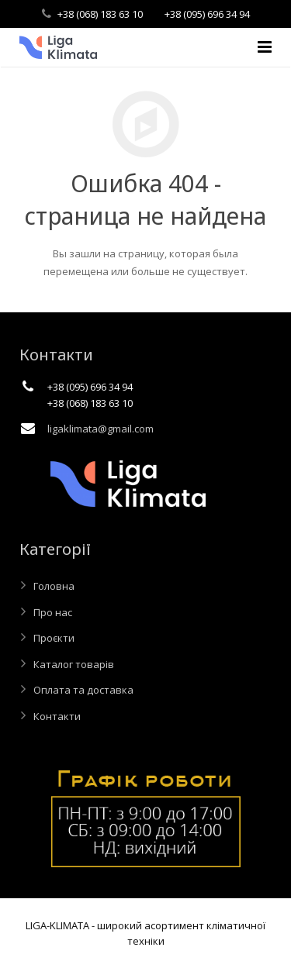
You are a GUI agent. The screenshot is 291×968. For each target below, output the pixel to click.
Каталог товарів (73, 664)
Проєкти (53, 638)
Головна (53, 586)
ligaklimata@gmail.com (100, 429)
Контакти (57, 716)
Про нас (52, 612)
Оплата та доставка (83, 690)
